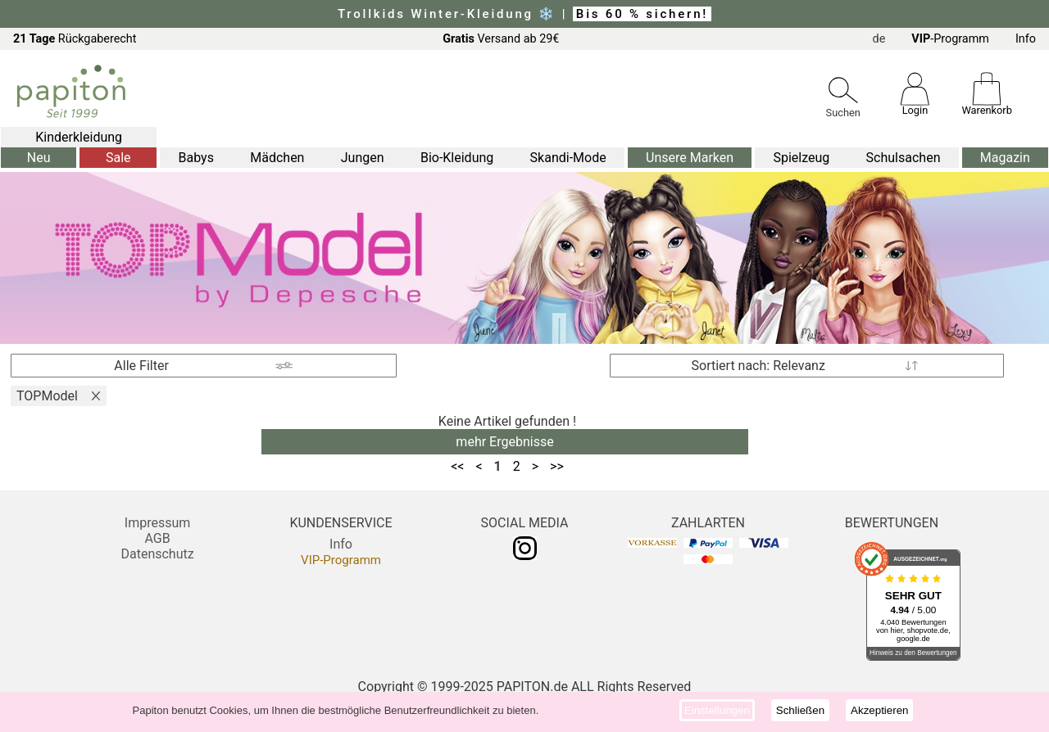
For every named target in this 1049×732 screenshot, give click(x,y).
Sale (118, 157)
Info (1025, 39)
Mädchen (277, 157)
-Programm (950, 39)
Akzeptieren (879, 710)
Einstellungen (717, 710)
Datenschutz (156, 554)
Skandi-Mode (568, 157)
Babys (196, 157)
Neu (39, 157)
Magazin (1005, 157)
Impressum (158, 523)
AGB (157, 538)
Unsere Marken (689, 157)
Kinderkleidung (78, 137)
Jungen (362, 157)
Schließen (800, 710)
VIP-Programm (341, 560)
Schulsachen (903, 157)
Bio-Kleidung (456, 157)
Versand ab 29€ (501, 39)
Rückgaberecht (75, 39)
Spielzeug (801, 157)
